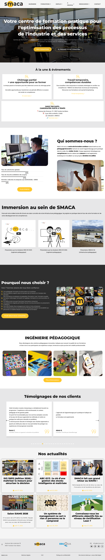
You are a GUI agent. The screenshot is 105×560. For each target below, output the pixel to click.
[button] (31, 443)
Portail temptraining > (78, 93)
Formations (46, 4)
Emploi (59, 4)
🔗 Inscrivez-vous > (52, 118)
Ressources (84, 4)
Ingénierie (32, 4)
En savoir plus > (27, 96)
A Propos (70, 4)
